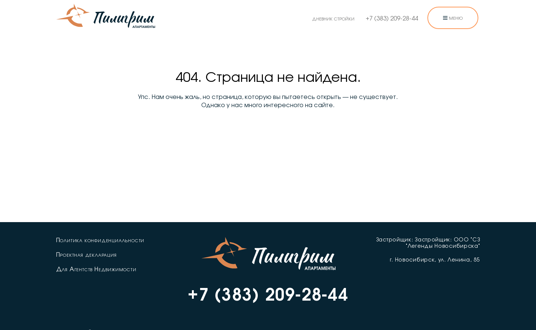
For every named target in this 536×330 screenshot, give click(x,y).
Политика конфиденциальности (100, 240)
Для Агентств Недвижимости (96, 269)
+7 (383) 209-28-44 (392, 19)
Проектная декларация (86, 255)
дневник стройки (333, 19)
